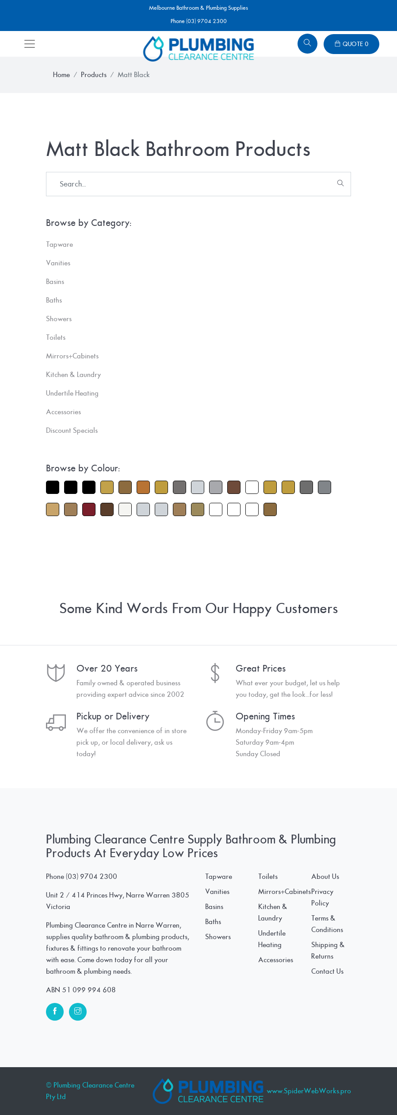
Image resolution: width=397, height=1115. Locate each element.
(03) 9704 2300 (91, 876)
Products (94, 74)
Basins (214, 906)
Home (61, 74)
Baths (213, 921)
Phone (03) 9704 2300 (199, 21)
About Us (325, 876)
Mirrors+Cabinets (284, 891)
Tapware (218, 876)
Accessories (275, 960)
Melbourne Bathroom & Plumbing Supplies (198, 8)
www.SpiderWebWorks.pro (309, 1091)
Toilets (268, 876)
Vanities (217, 891)
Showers (218, 936)
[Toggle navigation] (30, 43)
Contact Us (327, 971)
